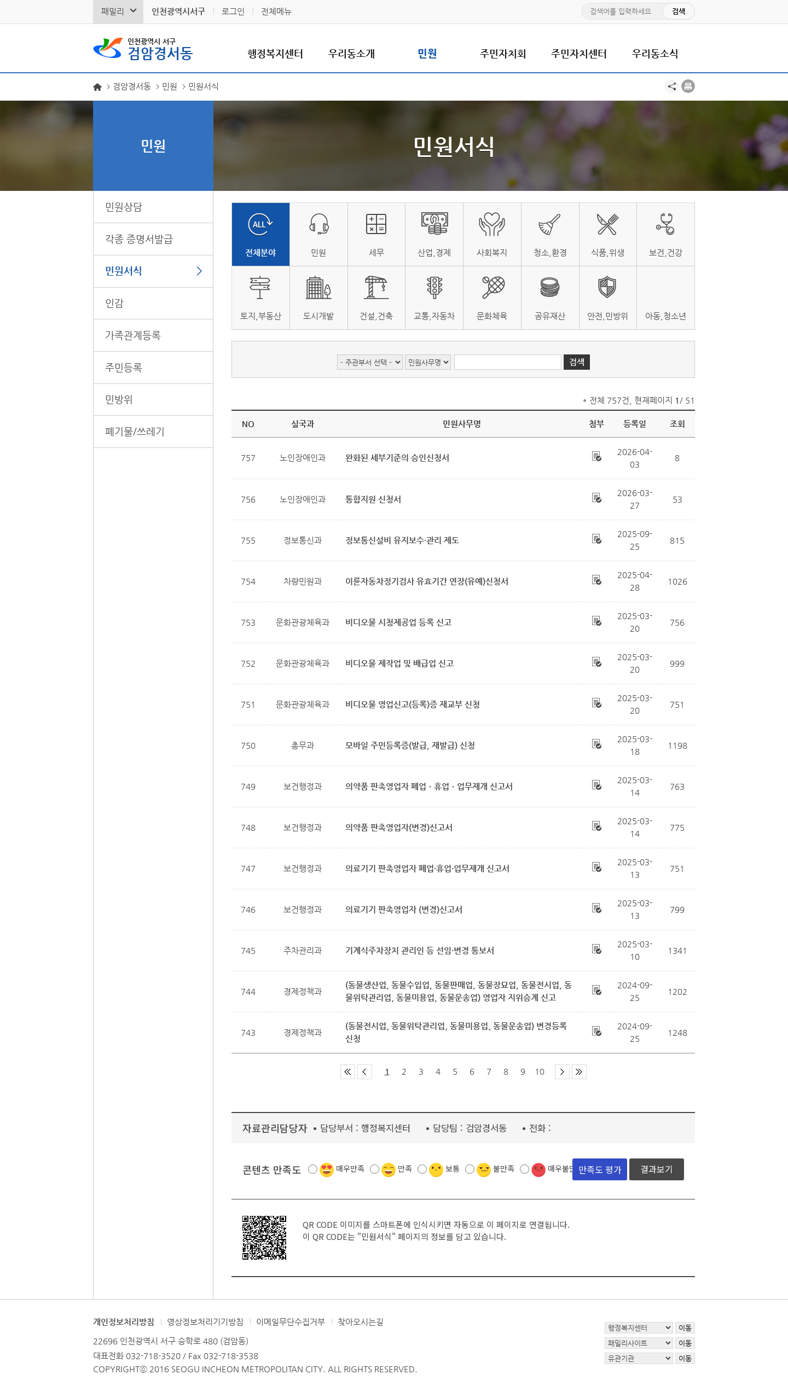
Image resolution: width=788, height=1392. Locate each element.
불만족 (503, 1168)
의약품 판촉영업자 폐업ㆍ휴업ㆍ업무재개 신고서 (429, 786)
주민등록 (123, 367)
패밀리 (112, 11)
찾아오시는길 (361, 1321)
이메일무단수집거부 (290, 1321)
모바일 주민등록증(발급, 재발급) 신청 (410, 745)
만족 (405, 1168)
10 (539, 1071)
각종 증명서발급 (139, 238)
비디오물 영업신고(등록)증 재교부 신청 (412, 704)
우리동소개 (351, 53)
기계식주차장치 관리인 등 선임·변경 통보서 (419, 950)
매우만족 (350, 1168)
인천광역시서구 (178, 11)
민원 (427, 53)
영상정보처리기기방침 (205, 1321)
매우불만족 (565, 1168)
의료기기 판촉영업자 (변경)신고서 (403, 909)
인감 (114, 302)
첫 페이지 (347, 1071)
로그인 (233, 11)
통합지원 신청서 (373, 499)
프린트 (688, 86)
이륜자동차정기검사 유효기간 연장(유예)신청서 (426, 581)
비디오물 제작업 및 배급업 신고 (399, 663)
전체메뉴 (276, 11)
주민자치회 (503, 53)
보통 (452, 1168)
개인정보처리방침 (123, 1321)
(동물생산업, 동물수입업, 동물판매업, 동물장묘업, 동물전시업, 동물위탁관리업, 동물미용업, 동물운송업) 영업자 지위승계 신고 (458, 991)
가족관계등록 (133, 335)
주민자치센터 (579, 53)
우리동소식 (655, 53)
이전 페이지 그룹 (364, 1071)
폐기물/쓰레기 (135, 431)
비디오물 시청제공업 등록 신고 (398, 622)
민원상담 (123, 206)
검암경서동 (160, 48)
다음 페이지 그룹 (562, 1071)
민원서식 (123, 270)
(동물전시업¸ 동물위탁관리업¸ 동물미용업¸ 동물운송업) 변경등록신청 (456, 1032)
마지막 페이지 (579, 1071)
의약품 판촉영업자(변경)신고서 (399, 827)
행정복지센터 (275, 53)
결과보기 (656, 1168)
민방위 (119, 399)
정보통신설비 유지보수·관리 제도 (402, 540)
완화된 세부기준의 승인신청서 (397, 457)
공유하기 (672, 86)
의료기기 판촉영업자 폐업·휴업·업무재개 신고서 (427, 868)
